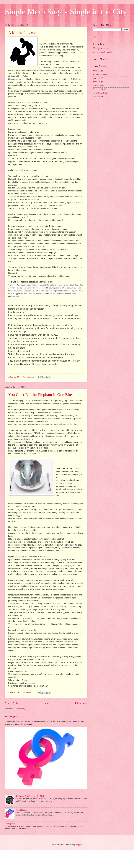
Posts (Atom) (20, 709)
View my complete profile (102, 52)
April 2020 (97, 71)
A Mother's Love (22, 32)
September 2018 (99, 93)
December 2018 (99, 89)
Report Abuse (99, 59)
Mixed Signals (11, 717)
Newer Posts (11, 703)
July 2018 (96, 97)
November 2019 (99, 74)
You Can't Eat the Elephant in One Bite (40, 394)
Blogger (78, 845)
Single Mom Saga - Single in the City (66, 11)
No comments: (28, 377)
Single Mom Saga (102, 48)
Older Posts (81, 703)
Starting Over (10, 824)
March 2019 (97, 86)
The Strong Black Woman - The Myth (30, 796)
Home (46, 703)
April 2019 (97, 82)
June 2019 (96, 78)
